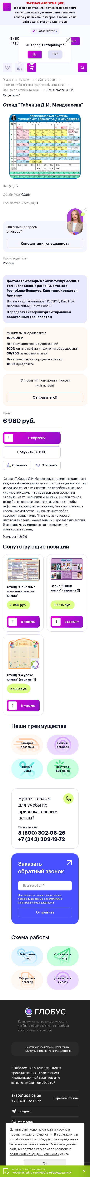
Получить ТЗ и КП (32, 452)
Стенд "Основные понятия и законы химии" (21, 591)
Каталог (24, 79)
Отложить (49, 465)
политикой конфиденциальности (36, 902)
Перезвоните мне (66, 1098)
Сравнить (19, 465)
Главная (8, 79)
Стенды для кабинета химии (21, 90)
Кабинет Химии (46, 79)
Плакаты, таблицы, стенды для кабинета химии (34, 84)
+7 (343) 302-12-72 (41, 839)
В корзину (36, 438)
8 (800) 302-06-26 (41, 833)
